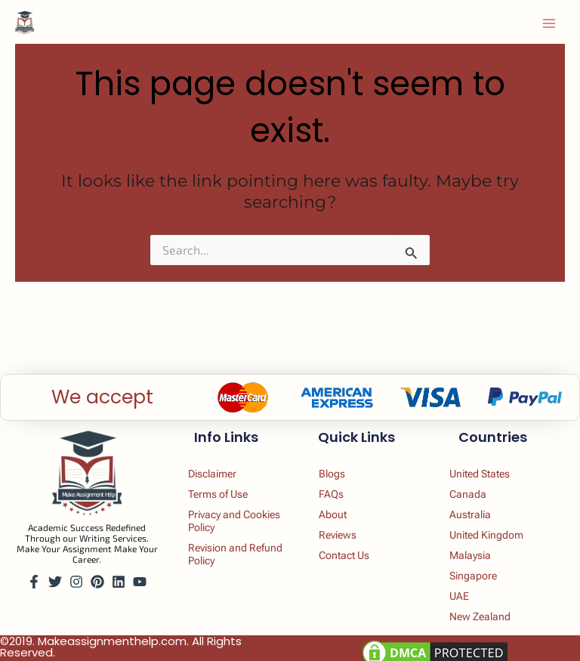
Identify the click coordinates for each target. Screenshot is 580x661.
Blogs (333, 468)
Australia (472, 510)
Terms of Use (222, 489)
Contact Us (347, 553)
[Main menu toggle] (549, 23)
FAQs (332, 489)
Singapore (476, 574)
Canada (469, 489)
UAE (460, 595)
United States (484, 468)
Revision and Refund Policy (223, 552)
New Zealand (483, 616)
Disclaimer (215, 468)
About (334, 510)
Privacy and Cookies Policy (226, 517)
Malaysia (472, 553)
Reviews (339, 532)
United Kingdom (491, 532)
